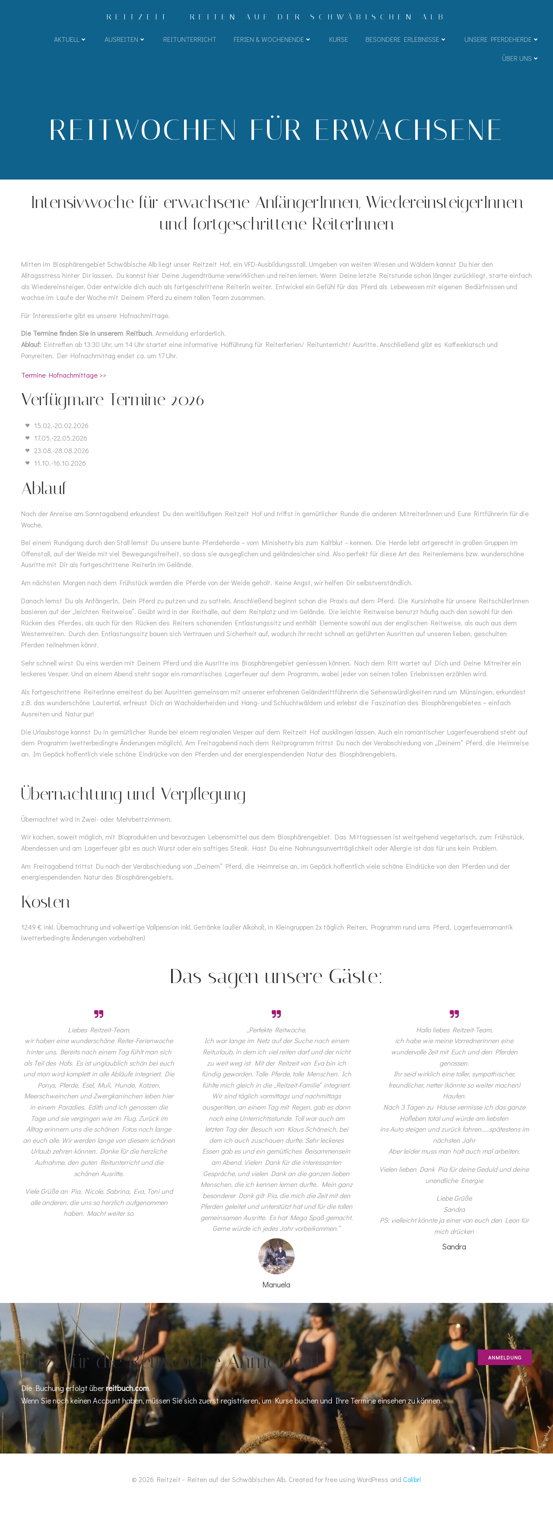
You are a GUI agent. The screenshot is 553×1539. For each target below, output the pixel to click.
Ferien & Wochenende (272, 39)
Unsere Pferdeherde (501, 39)
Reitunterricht (189, 39)
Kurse (338, 39)
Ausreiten (125, 39)
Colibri (412, 1513)
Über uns (520, 58)
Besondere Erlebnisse (406, 39)
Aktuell (70, 39)
